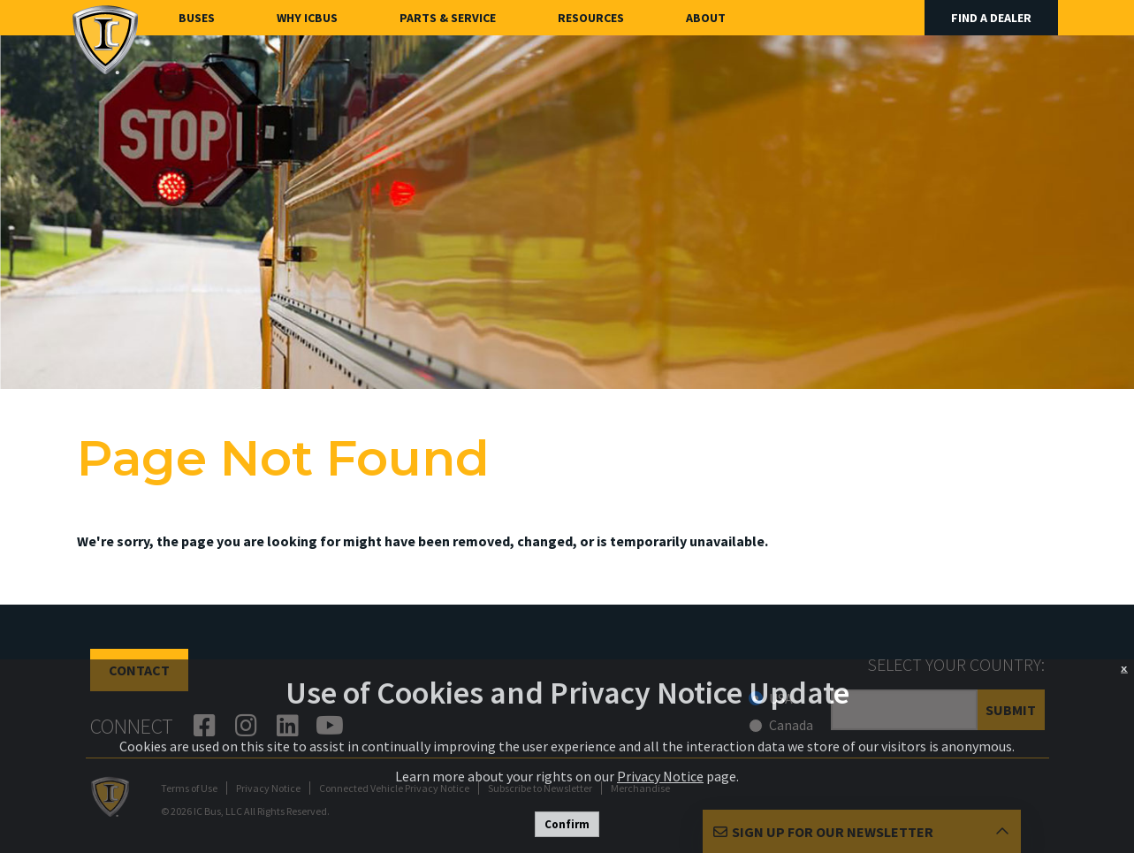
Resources (591, 18)
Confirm (567, 824)
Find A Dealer (991, 18)
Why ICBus (307, 18)
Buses (197, 18)
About (706, 18)
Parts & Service (448, 18)
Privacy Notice (660, 776)
